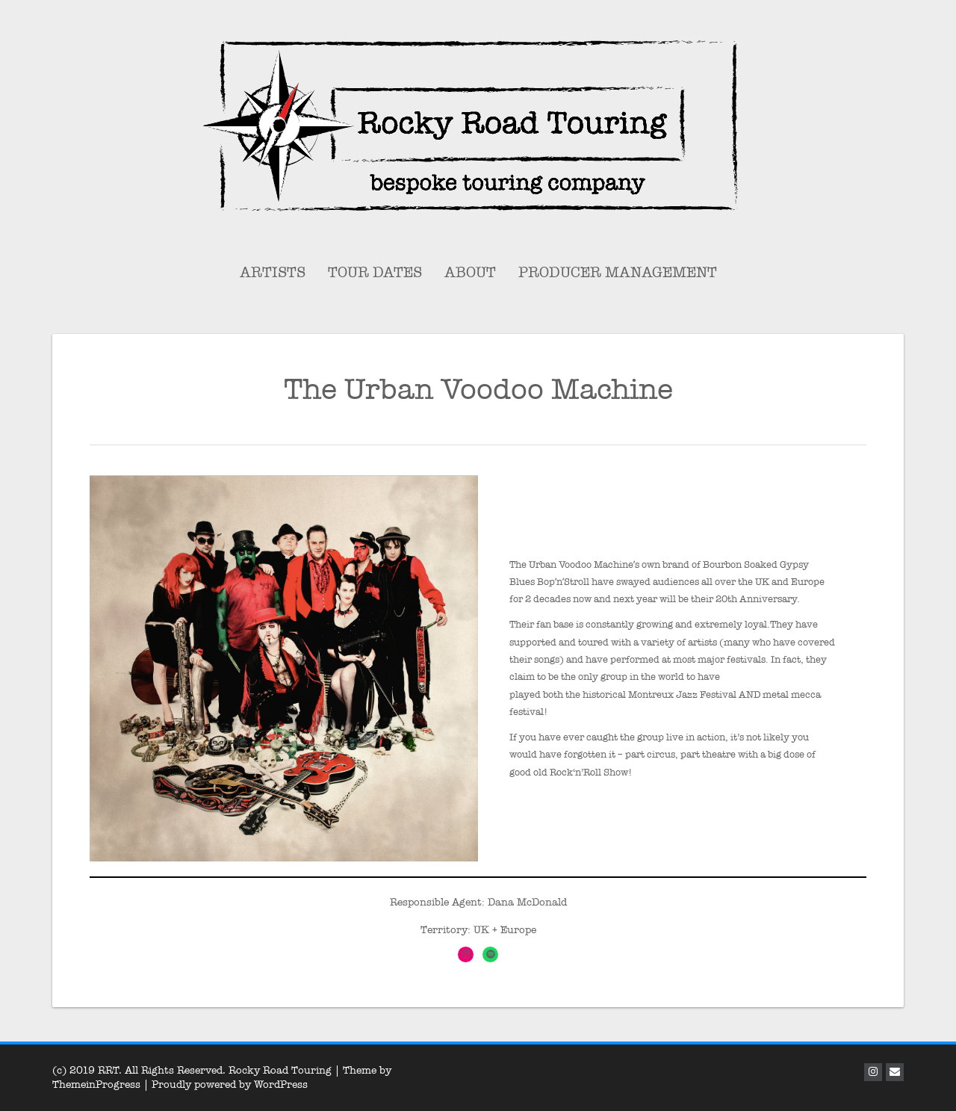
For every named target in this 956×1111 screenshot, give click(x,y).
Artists (272, 272)
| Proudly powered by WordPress (225, 1084)
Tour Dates (375, 272)
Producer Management (617, 272)
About (470, 272)
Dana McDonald (527, 902)
